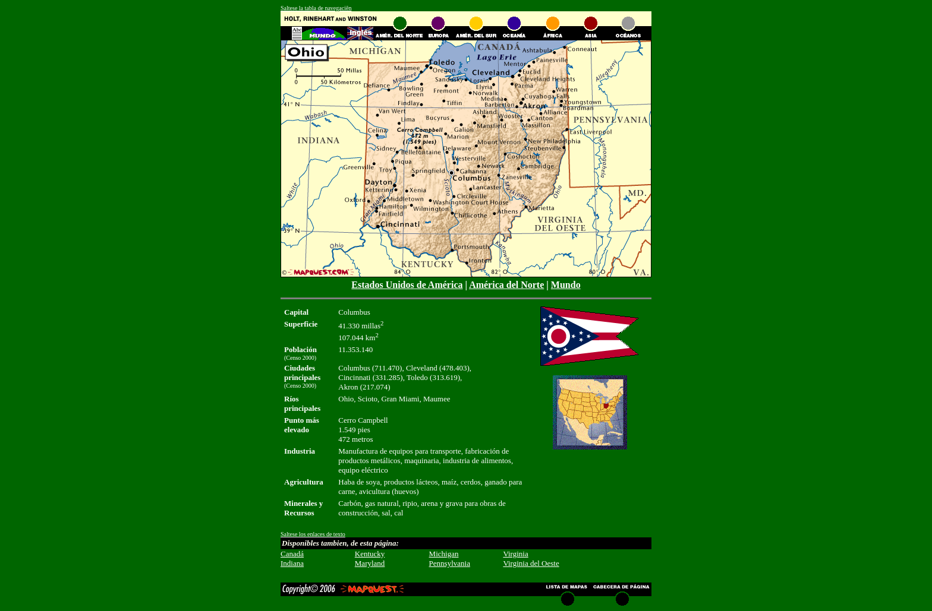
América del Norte (506, 285)
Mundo (566, 285)
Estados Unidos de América (406, 285)
